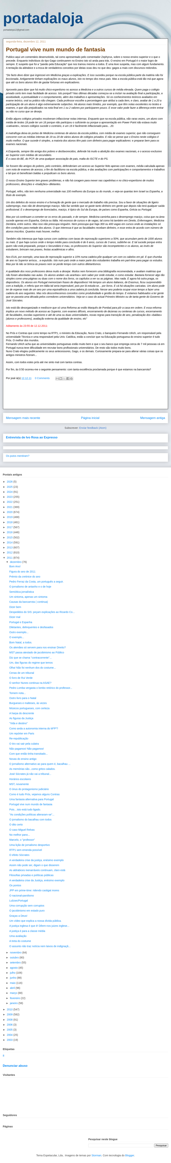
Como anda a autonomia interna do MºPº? (33, 728)
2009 (10, 1014)
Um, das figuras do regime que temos (31, 662)
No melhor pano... (19, 834)
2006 (10, 1024)
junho (13, 977)
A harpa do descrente (21, 713)
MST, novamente (19, 784)
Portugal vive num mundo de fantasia (30, 804)
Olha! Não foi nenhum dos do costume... (32, 667)
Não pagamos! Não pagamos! (26, 748)
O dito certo (16, 824)
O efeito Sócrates (19, 854)
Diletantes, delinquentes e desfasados (31, 627)
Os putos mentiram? (17, 455)
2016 (10, 532)
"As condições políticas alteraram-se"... (31, 814)
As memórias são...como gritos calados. (32, 768)
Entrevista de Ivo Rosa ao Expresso (31, 437)
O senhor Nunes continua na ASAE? (30, 682)
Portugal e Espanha (20, 622)
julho (13, 972)
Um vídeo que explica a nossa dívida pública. (35, 920)
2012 (10, 552)
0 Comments (42, 378)
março (14, 992)
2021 (10, 507)
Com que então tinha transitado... (28, 753)
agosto (14, 967)
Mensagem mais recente (23, 418)
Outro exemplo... (19, 632)
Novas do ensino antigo (22, 758)
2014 (10, 542)
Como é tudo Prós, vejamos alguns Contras (34, 794)
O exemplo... (16, 637)
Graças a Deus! (18, 915)
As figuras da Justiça (21, 718)
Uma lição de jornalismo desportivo (29, 844)
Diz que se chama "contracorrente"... (30, 657)
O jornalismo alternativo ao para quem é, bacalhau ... (39, 763)
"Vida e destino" (18, 723)
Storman (96, 1155)
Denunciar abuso (15, 1065)
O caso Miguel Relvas (22, 829)
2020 (10, 512)
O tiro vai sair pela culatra (24, 743)
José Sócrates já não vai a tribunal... (30, 773)
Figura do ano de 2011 (22, 571)
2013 (10, 547)
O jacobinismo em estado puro (27, 910)
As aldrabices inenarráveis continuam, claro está (37, 870)
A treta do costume (20, 941)
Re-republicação (18, 738)
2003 (10, 1039)
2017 (10, 527)
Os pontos (15, 885)
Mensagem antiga (152, 418)
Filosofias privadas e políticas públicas (31, 875)
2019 (10, 517)
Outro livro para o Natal (22, 698)
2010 (10, 1009)
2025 (10, 486)
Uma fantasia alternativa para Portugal (31, 799)
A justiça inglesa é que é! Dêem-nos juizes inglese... (39, 925)
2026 (10, 481)
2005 (10, 1029)
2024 (10, 491)
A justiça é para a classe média (27, 931)
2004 (10, 1034)
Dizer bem (15, 607)
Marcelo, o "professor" (22, 839)
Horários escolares (20, 779)
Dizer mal (14, 617)
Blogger (129, 1155)
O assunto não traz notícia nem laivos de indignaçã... (39, 946)
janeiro (14, 1003)
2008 (10, 1019)
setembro (15, 962)
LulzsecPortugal (18, 900)
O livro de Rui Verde (21, 677)
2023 (10, 496)
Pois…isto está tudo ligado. (25, 809)
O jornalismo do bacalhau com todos (30, 819)
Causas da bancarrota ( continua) (28, 601)
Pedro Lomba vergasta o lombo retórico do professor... (40, 687)
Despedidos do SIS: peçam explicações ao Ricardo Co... (42, 612)
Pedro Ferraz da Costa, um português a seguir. (36, 581)
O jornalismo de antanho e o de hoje (30, 586)
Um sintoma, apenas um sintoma (28, 596)
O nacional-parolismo (21, 895)
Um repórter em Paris (21, 733)
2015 (10, 537)
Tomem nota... (17, 693)
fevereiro (15, 998)
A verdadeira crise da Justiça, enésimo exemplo (36, 880)
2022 (10, 501)
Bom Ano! (15, 566)
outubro (14, 957)
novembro (16, 952)
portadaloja (43, 18)
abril (12, 987)
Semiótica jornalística (21, 591)
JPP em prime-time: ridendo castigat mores (34, 890)
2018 (10, 522)
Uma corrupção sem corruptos (26, 905)
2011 (10, 557)
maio (13, 982)
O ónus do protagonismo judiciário (29, 789)
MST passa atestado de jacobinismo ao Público (36, 652)
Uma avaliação (18, 936)
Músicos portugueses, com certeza (29, 708)
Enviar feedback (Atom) (92, 427)
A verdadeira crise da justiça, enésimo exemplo (36, 860)
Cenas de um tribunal (21, 672)
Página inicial (90, 418)
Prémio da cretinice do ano (24, 576)
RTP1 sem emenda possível (25, 849)
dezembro (16, 561)
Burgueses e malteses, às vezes (28, 703)
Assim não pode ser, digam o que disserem (34, 865)
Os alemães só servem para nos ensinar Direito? (37, 647)
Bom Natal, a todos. (20, 642)
